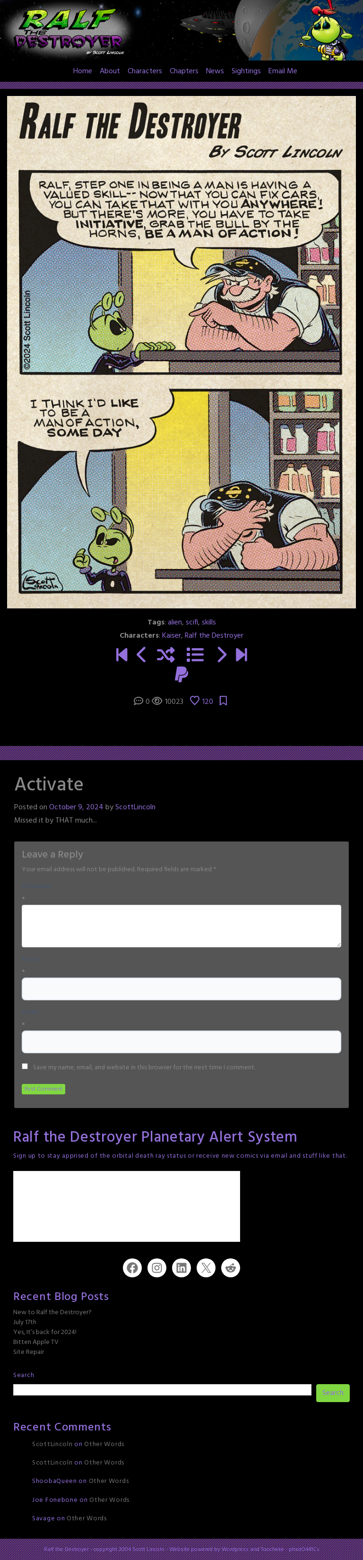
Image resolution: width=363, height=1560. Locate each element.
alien (175, 622)
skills (209, 622)
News (215, 71)
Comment (37, 887)
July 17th (24, 1322)
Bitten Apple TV (36, 1342)
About (110, 71)
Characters (145, 71)
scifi (192, 622)
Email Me (282, 71)
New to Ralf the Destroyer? (52, 1312)
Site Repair (28, 1352)
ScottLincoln (135, 807)
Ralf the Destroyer (214, 636)
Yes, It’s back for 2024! (45, 1332)
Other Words (104, 1444)
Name (30, 959)
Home (82, 71)
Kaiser (171, 636)
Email (30, 1012)
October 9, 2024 (76, 807)
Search (23, 1375)
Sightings (246, 71)
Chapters (184, 71)
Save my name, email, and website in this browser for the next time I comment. (144, 1068)
